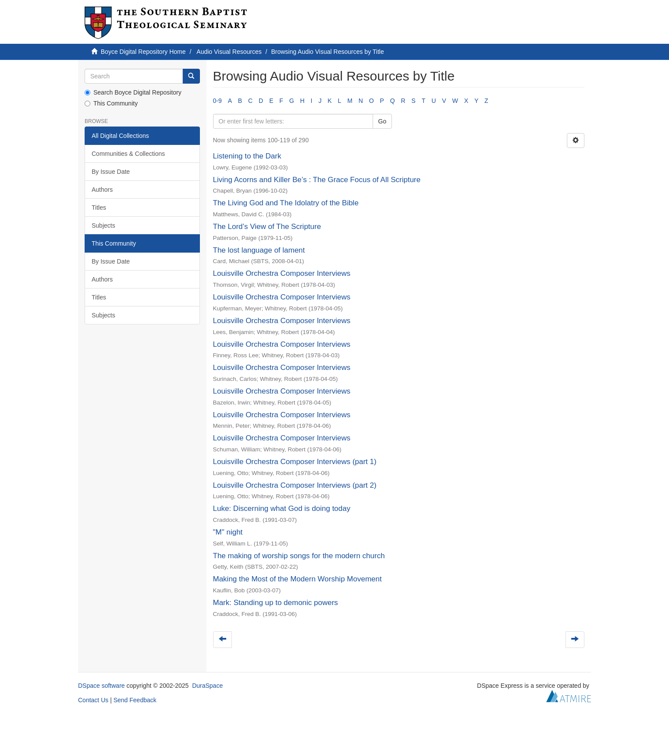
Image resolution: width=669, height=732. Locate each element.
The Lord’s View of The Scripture (267, 226)
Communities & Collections (128, 153)
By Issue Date (111, 171)
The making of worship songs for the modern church (299, 556)
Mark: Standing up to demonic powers (275, 602)
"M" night (228, 532)
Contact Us (93, 700)
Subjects (103, 225)
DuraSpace (207, 685)
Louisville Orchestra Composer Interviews (282, 273)
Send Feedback (135, 700)
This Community (111, 103)
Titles (99, 207)
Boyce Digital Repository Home (143, 51)
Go (382, 121)
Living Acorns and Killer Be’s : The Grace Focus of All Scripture (317, 180)
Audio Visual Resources (228, 51)
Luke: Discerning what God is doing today (282, 508)
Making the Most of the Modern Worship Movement (297, 579)
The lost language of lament (259, 250)
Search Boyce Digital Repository (133, 92)
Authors (102, 189)
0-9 (217, 100)
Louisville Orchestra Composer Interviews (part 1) (295, 462)
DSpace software (101, 685)
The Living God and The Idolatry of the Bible (286, 203)
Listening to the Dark (247, 156)
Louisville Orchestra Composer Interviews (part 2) (295, 485)
